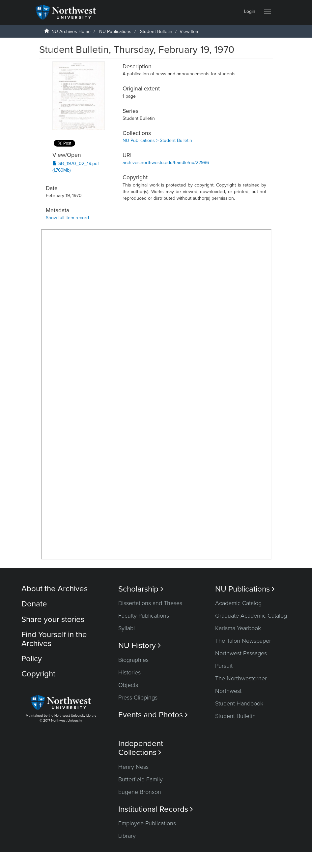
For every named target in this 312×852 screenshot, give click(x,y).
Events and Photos (153, 715)
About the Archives (54, 589)
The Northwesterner (241, 678)
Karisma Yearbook (238, 628)
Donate (34, 604)
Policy (31, 659)
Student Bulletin (156, 31)
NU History (139, 645)
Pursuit (224, 665)
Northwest (228, 691)
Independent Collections (140, 748)
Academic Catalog (238, 603)
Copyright (38, 674)
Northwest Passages (241, 653)
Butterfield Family (140, 779)
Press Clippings (137, 697)
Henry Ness (133, 766)
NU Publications (115, 31)
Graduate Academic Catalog (251, 615)
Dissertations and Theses (150, 603)
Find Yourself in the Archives (54, 639)
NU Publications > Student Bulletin (157, 140)
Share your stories (52, 619)
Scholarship (140, 589)
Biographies (133, 660)
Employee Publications (147, 823)
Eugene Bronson (139, 792)
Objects (128, 685)
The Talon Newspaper (243, 640)
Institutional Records (155, 809)
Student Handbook (239, 703)
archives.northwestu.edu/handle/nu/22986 (166, 162)
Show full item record (67, 218)
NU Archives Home (71, 31)
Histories (129, 672)
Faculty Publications (143, 615)
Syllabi (126, 628)
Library (127, 835)
